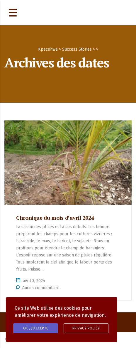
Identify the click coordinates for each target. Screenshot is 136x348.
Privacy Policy (86, 328)
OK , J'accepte (35, 328)
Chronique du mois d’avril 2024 (55, 217)
